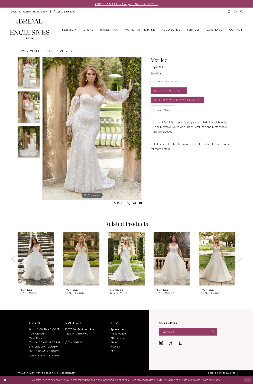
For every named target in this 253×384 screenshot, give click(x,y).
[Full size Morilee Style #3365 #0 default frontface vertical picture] (92, 128)
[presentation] (36, 258)
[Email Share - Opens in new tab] (140, 203)
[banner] (29, 30)
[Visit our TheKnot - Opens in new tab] (181, 343)
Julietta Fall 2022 (59, 51)
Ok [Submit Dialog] (247, 380)
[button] (241, 11)
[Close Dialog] (5, 380)
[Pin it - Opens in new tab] (134, 203)
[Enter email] (190, 332)
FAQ (113, 351)
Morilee (35, 51)
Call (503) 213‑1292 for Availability (179, 101)
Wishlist (115, 346)
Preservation (118, 333)
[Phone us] (64, 11)
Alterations (117, 338)
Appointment (118, 329)
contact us (227, 146)
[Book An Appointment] (28, 11)
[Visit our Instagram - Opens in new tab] (161, 343)
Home (22, 51)
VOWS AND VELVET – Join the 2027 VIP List (126, 4)
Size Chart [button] (157, 74)
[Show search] (229, 11)
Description (162, 111)
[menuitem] (28, 11)
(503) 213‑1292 (74, 342)
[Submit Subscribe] (215, 332)
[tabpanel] (29, 74)
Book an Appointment (170, 91)
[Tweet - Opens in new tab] (128, 203)
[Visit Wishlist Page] (235, 11)
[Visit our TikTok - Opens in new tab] (171, 343)
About (114, 342)
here (217, 380)
